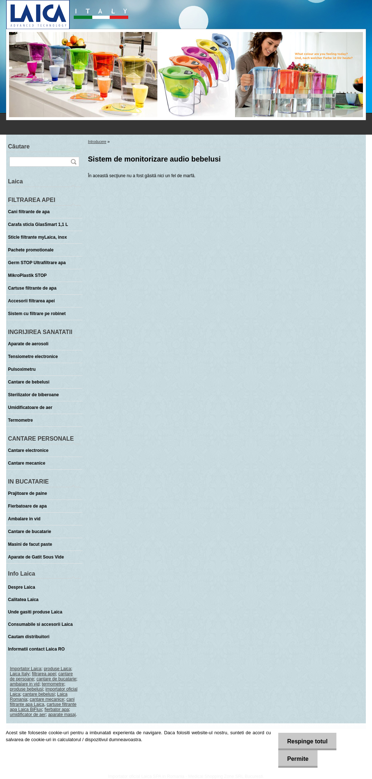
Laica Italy (19, 673)
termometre (53, 684)
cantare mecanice (47, 699)
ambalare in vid (24, 684)
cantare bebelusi (38, 694)
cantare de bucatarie (56, 678)
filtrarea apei (44, 673)
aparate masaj (62, 714)
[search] (73, 161)
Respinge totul (307, 741)
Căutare (19, 146)
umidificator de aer (28, 714)
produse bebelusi (26, 689)
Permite (297, 759)
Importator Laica (25, 668)
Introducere (97, 142)
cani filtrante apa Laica (42, 702)
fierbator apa (56, 709)
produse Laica (57, 668)
